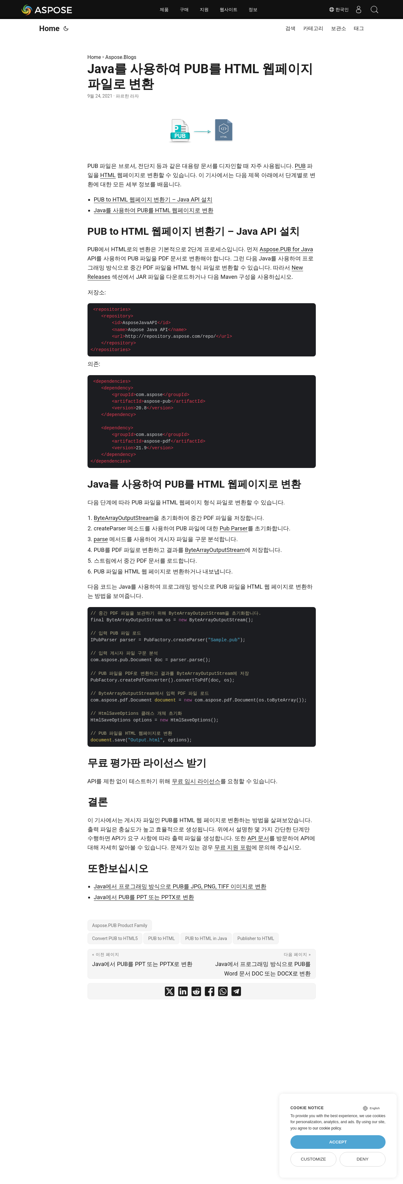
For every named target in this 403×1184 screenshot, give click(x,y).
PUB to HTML (161, 938)
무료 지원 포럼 (232, 847)
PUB (300, 166)
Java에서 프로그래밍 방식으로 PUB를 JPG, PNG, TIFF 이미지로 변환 (180, 886)
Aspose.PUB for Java (286, 249)
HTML (108, 175)
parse (101, 539)
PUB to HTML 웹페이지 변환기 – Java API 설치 (153, 199)
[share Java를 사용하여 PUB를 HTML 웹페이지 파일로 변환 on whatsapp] (223, 993)
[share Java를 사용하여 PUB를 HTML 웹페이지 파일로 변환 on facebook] (209, 993)
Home (49, 28)
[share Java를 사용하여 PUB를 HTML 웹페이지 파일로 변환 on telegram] (236, 993)
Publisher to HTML (255, 938)
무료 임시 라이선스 (196, 781)
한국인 (339, 9)
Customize (313, 1159)
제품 (164, 9)
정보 (253, 9)
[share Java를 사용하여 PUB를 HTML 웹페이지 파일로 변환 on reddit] (196, 993)
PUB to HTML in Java (206, 938)
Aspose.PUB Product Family (119, 925)
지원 (204, 9)
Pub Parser (234, 528)
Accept (338, 1142)
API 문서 (258, 838)
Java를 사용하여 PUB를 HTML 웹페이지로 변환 (153, 210)
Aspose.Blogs (120, 57)
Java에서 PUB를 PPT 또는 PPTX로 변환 (144, 897)
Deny (363, 1159)
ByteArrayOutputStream (124, 518)
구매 (184, 9)
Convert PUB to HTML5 (115, 938)
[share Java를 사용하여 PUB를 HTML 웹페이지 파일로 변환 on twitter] (169, 993)
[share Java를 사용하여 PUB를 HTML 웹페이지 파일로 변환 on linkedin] (183, 993)
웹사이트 (228, 9)
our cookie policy (327, 1128)
